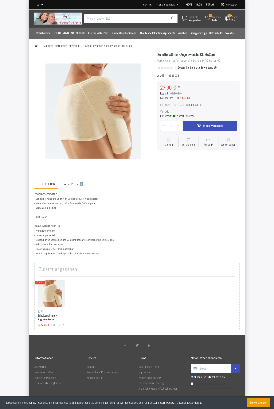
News (189, 4)
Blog (199, 4)
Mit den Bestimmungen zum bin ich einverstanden (214, 386)
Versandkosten (194, 104)
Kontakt (148, 4)
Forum (210, 4)
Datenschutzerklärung (189, 403)
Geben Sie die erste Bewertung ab (197, 68)
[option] (93, 111)
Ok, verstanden (258, 403)
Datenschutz (201, 388)
